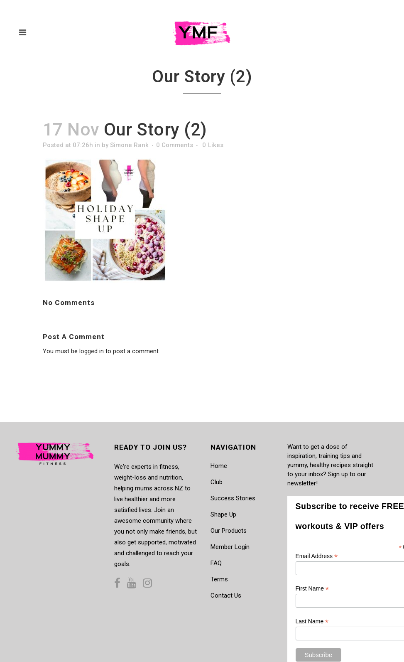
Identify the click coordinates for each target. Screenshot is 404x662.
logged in (91, 351)
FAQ (216, 563)
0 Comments (174, 145)
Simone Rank (129, 145)
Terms (219, 579)
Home (219, 466)
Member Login (230, 547)
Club (217, 482)
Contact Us (226, 595)
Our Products (229, 530)
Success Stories (233, 498)
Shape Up (223, 514)
